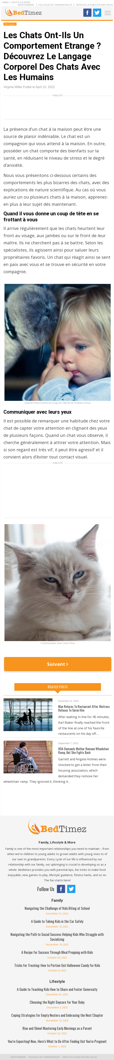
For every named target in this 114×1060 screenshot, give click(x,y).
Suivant (57, 664)
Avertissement (26, 4)
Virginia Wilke (12, 87)
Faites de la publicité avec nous (94, 4)
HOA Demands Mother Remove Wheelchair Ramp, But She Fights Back (83, 750)
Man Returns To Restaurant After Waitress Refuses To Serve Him (84, 708)
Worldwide (10, 24)
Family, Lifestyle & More (16, 2)
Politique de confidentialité (55, 4)
